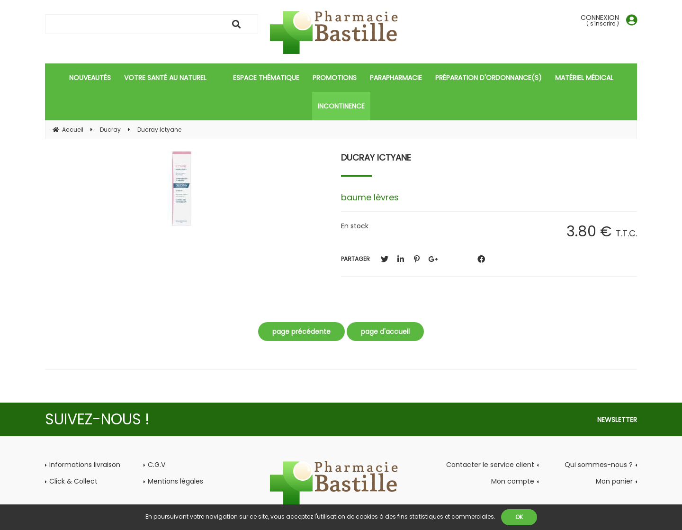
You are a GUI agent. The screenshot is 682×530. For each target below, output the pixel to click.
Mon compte (512, 481)
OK (519, 517)
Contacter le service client (490, 464)
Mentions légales (175, 481)
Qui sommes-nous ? (599, 464)
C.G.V (156, 464)
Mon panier (614, 481)
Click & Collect (73, 481)
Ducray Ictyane (376, 157)
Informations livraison (84, 464)
